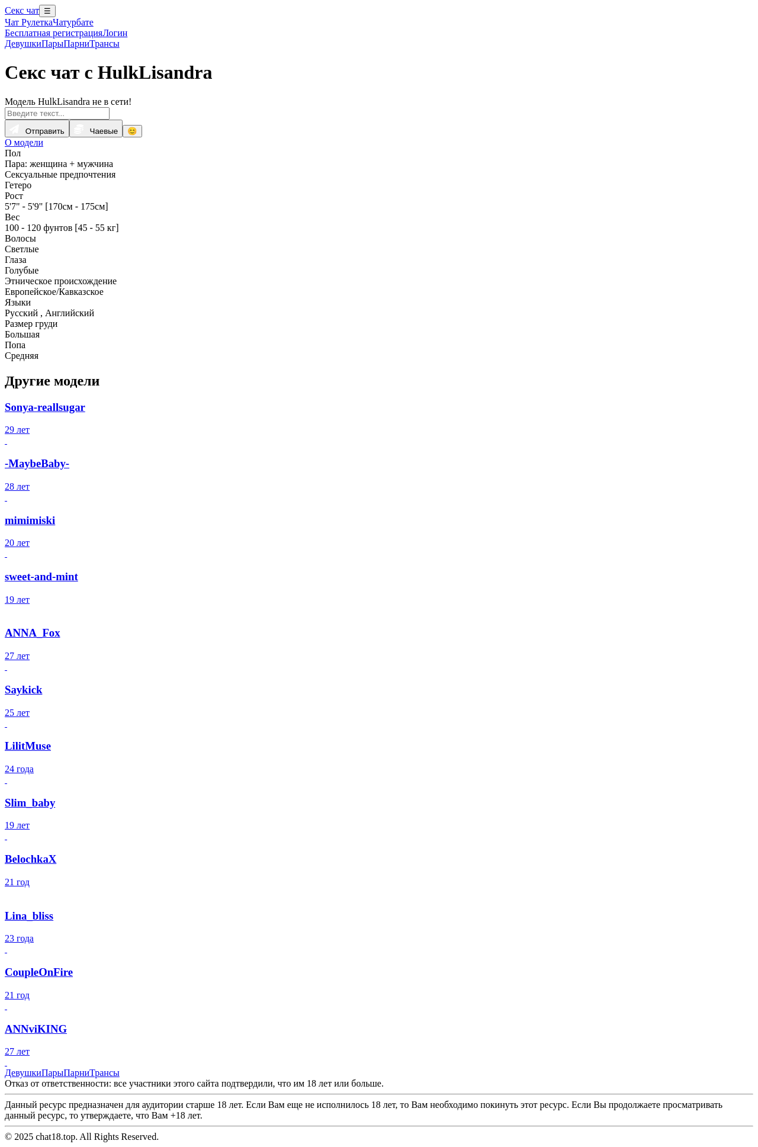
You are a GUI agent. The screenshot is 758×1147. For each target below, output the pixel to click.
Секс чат (22, 10)
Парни (76, 43)
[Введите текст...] (57, 113)
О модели (24, 142)
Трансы (104, 43)
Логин (114, 33)
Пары (52, 43)
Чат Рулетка (29, 22)
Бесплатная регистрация (53, 33)
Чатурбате (73, 22)
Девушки (23, 43)
